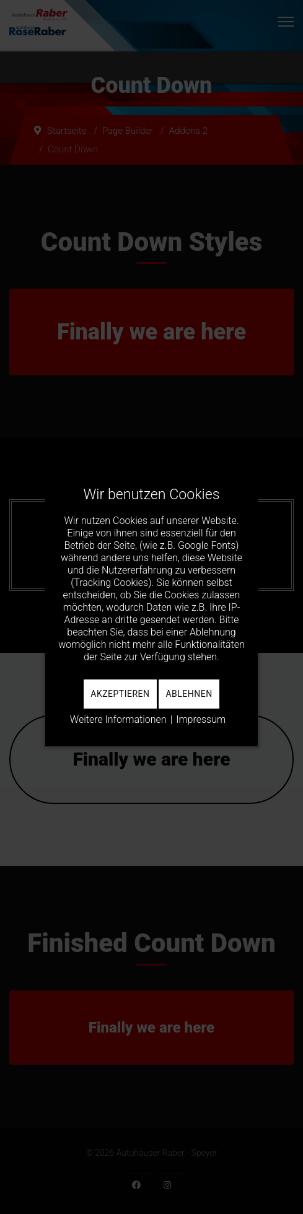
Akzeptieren (119, 694)
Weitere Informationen (118, 719)
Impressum (201, 719)
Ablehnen (188, 694)
